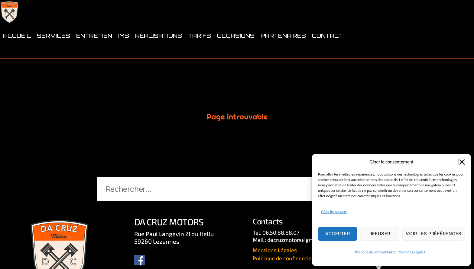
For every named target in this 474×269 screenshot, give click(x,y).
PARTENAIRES (283, 55)
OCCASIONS (236, 55)
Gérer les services (334, 211)
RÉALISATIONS (158, 55)
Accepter (337, 233)
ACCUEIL (17, 55)
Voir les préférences (434, 233)
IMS (123, 55)
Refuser (380, 233)
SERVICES (53, 55)
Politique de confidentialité (375, 252)
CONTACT (327, 55)
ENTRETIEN (94, 55)
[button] (462, 162)
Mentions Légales (412, 252)
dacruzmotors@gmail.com (299, 239)
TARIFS (199, 55)
